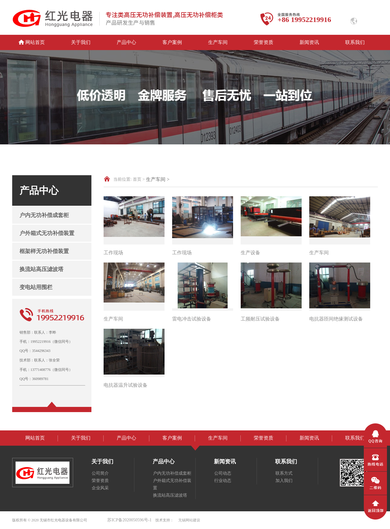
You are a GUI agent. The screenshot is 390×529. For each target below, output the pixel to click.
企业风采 (100, 488)
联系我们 (355, 42)
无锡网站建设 (189, 520)
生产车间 (218, 42)
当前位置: (122, 179)
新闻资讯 (309, 42)
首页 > (139, 179)
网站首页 (35, 42)
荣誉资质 (263, 42)
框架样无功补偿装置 (44, 251)
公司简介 (100, 473)
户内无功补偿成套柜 (44, 215)
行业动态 (222, 480)
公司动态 (222, 473)
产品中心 (126, 42)
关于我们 (80, 42)
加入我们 (283, 480)
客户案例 (172, 42)
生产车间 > (157, 179)
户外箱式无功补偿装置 (47, 233)
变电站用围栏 (36, 287)
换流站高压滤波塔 (41, 269)
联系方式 (283, 473)
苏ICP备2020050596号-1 (129, 520)
